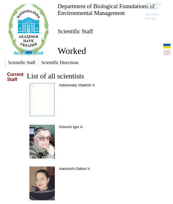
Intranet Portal (152, 16)
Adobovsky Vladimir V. (77, 85)
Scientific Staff (75, 31)
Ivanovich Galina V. (74, 168)
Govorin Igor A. (71, 127)
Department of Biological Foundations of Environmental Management (106, 9)
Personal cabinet (153, 6)
